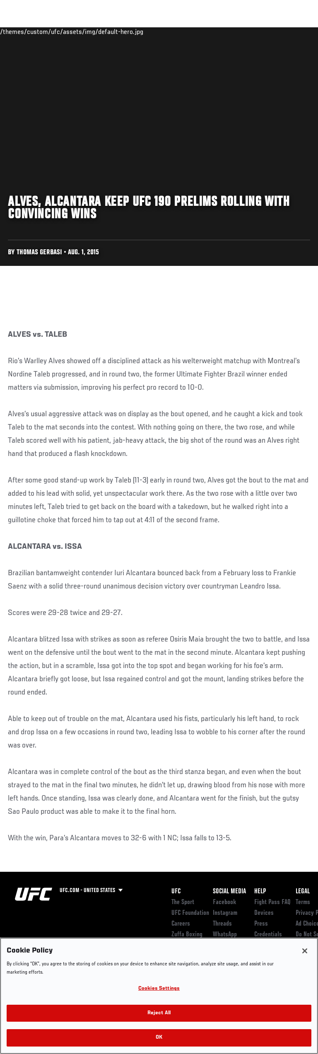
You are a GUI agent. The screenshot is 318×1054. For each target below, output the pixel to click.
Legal (303, 891)
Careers (180, 924)
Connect (163, 31)
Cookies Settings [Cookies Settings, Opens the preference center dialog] (159, 988)
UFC (176, 891)
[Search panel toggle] (291, 31)
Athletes (94, 31)
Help (260, 891)
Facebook (224, 902)
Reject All (159, 1013)
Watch (196, 31)
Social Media (229, 891)
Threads (222, 924)
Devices (264, 913)
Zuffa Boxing (229, 35)
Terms (303, 902)
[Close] (305, 951)
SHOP (268, 31)
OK (159, 1037)
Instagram (225, 913)
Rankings (57, 31)
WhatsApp (225, 934)
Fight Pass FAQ (272, 902)
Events (22, 31)
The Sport (182, 902)
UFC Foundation (190, 913)
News (127, 31)
